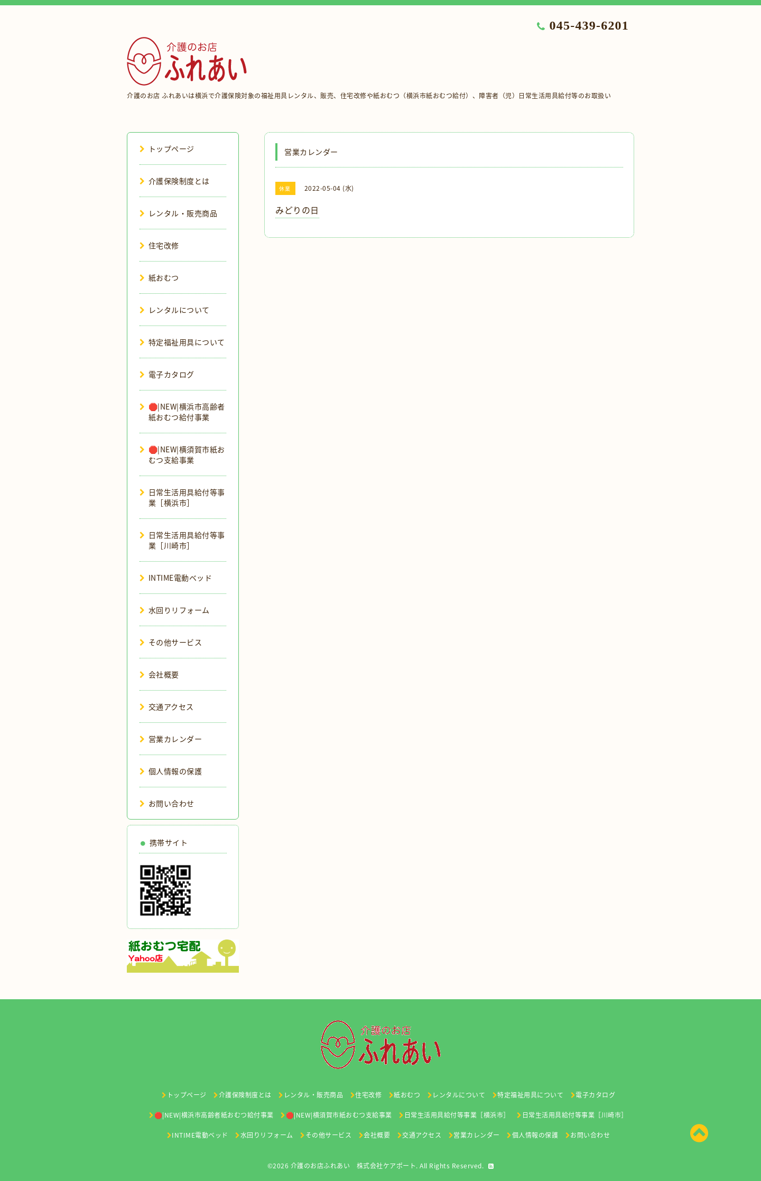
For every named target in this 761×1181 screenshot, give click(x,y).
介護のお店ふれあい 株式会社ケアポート (353, 1165)
